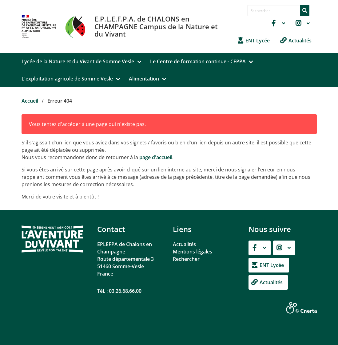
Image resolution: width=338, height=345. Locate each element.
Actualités (184, 244)
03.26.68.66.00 (125, 291)
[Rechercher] (304, 10)
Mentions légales (192, 251)
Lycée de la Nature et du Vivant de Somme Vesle (78, 61)
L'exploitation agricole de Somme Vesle (67, 78)
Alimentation (144, 78)
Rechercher (186, 259)
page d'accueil (155, 157)
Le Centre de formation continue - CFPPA (198, 61)
